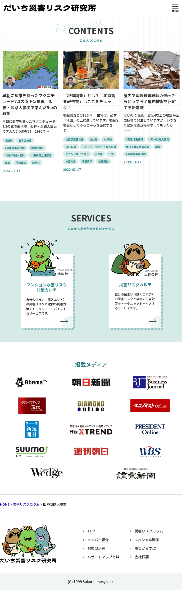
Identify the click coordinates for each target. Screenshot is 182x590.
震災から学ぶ (145, 548)
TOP (91, 530)
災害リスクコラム (149, 530)
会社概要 (142, 556)
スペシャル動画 (147, 539)
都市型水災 (96, 548)
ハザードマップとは (103, 556)
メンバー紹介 (98, 539)
